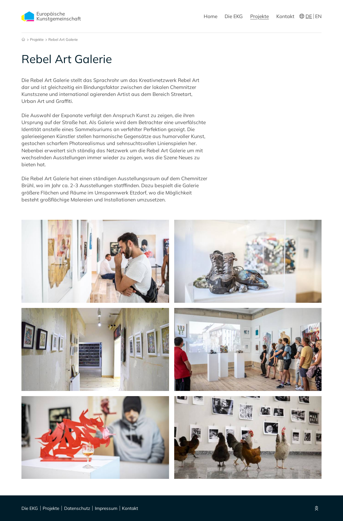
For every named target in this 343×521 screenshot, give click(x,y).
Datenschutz (77, 508)
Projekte (259, 16)
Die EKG (234, 16)
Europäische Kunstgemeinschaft (51, 16)
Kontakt (285, 16)
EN (318, 16)
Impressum (106, 508)
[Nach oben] (316, 508)
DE (309, 16)
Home (210, 16)
